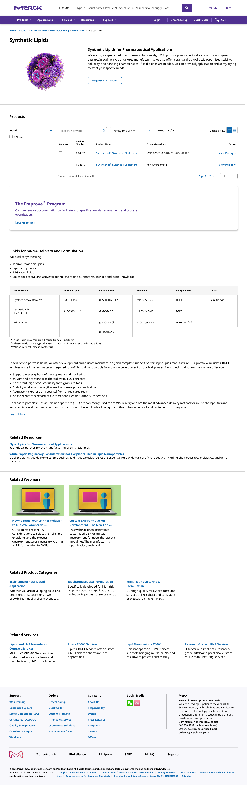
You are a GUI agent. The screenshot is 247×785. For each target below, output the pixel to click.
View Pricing (227, 153)
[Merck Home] (28, 8)
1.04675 (80, 164)
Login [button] (159, 20)
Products (23, 30)
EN (228, 8)
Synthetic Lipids (95, 30)
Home (12, 30)
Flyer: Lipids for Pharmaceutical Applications (40, 444)
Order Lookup (179, 20)
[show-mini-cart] (224, 20)
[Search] (187, 8)
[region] (123, 514)
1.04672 (80, 153)
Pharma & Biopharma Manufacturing (49, 30)
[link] (27, 702)
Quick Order (201, 20)
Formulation (78, 30)
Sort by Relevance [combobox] (123, 131)
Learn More (17, 414)
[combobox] (124, 8)
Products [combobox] (64, 7)
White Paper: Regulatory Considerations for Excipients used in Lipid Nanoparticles (66, 454)
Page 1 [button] (204, 176)
